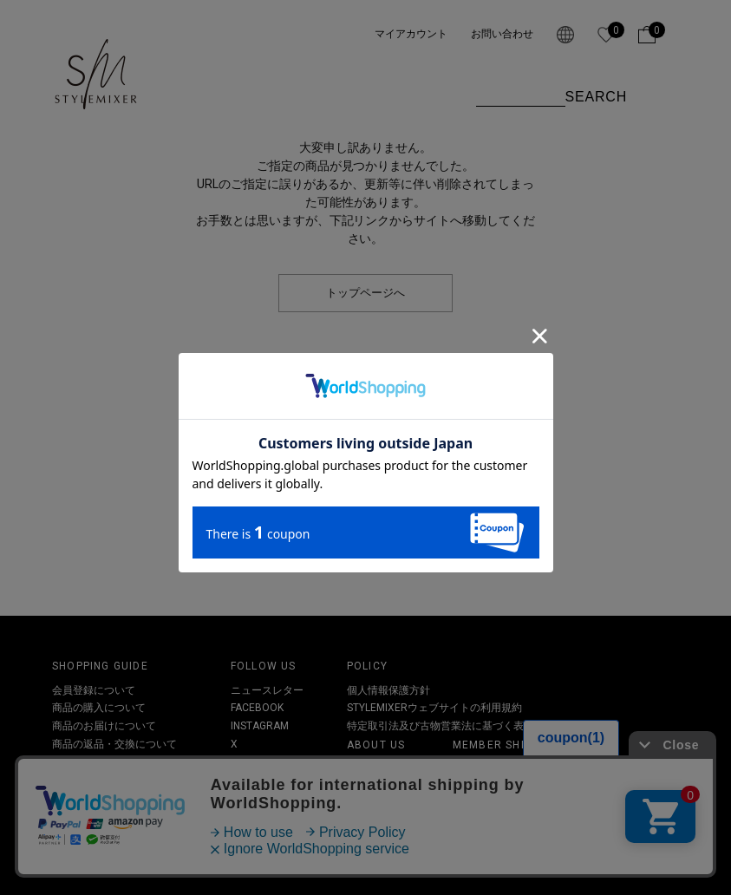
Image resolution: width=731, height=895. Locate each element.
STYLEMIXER (377, 768)
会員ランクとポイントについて (525, 768)
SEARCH (596, 96)
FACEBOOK (257, 708)
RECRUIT (368, 822)
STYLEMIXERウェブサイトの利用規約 (434, 708)
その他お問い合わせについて (119, 780)
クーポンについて (93, 761)
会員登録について (93, 690)
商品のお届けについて (104, 726)
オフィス (367, 787)
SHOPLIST (370, 805)
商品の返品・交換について (114, 744)
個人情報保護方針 (388, 690)
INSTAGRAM (260, 726)
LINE (241, 761)
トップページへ (365, 292)
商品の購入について (99, 708)
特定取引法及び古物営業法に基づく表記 (440, 726)
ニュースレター (267, 690)
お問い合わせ (502, 34)
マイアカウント (411, 34)
